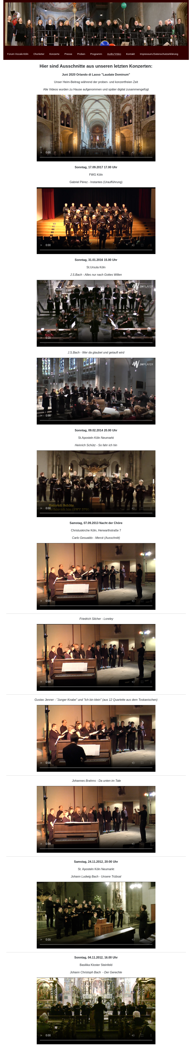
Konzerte (54, 53)
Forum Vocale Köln (17, 53)
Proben (81, 53)
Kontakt (130, 53)
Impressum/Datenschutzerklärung (159, 53)
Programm (96, 53)
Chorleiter (38, 53)
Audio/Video (114, 53)
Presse (68, 53)
